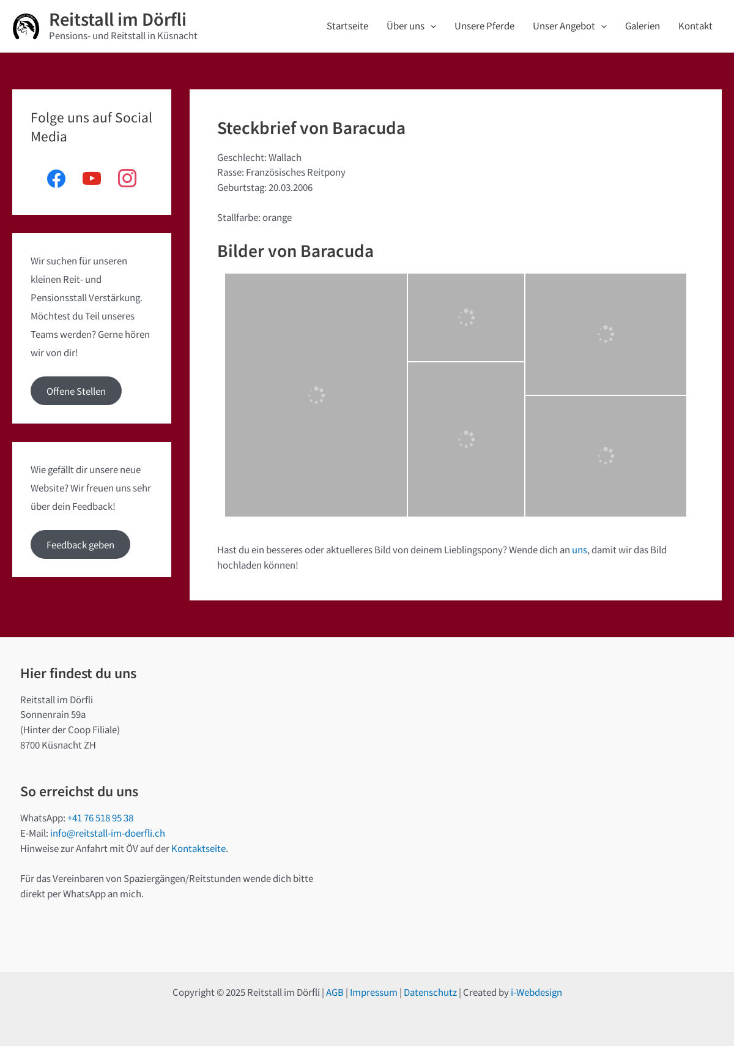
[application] (430, 25)
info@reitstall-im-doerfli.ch (107, 832)
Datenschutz (430, 991)
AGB (335, 991)
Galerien (642, 25)
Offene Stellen (76, 390)
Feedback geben (80, 544)
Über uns (411, 25)
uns (579, 549)
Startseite (347, 25)
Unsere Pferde (484, 25)
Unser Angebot (570, 25)
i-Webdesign (536, 991)
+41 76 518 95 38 (100, 817)
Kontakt (695, 25)
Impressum (374, 991)
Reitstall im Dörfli (118, 19)
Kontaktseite (198, 848)
